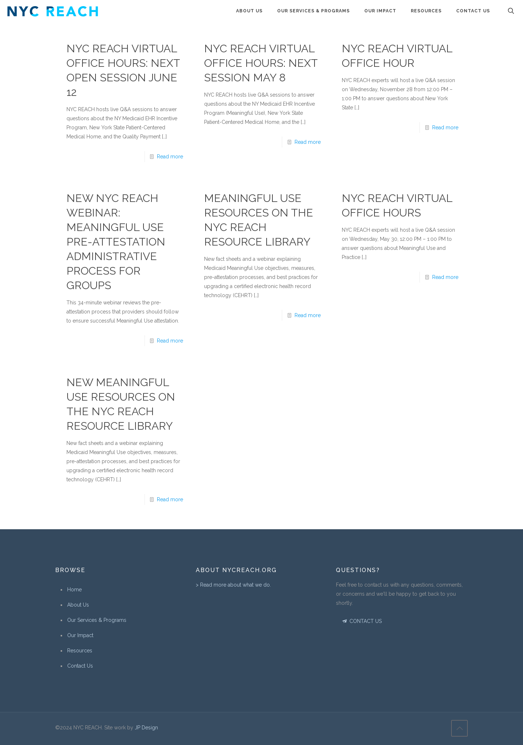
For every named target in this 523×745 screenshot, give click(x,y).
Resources (79, 650)
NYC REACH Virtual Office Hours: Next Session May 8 (260, 63)
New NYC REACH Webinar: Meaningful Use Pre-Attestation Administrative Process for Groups (115, 242)
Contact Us (80, 666)
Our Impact (80, 635)
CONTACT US (361, 621)
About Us (78, 605)
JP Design (146, 727)
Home (74, 589)
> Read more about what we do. (233, 585)
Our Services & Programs (96, 620)
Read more (170, 156)
